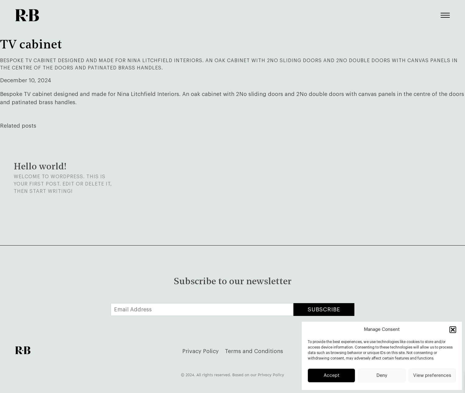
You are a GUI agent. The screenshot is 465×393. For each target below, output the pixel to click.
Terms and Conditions (254, 351)
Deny (381, 375)
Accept (331, 375)
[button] (453, 330)
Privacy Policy (200, 351)
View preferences (432, 375)
